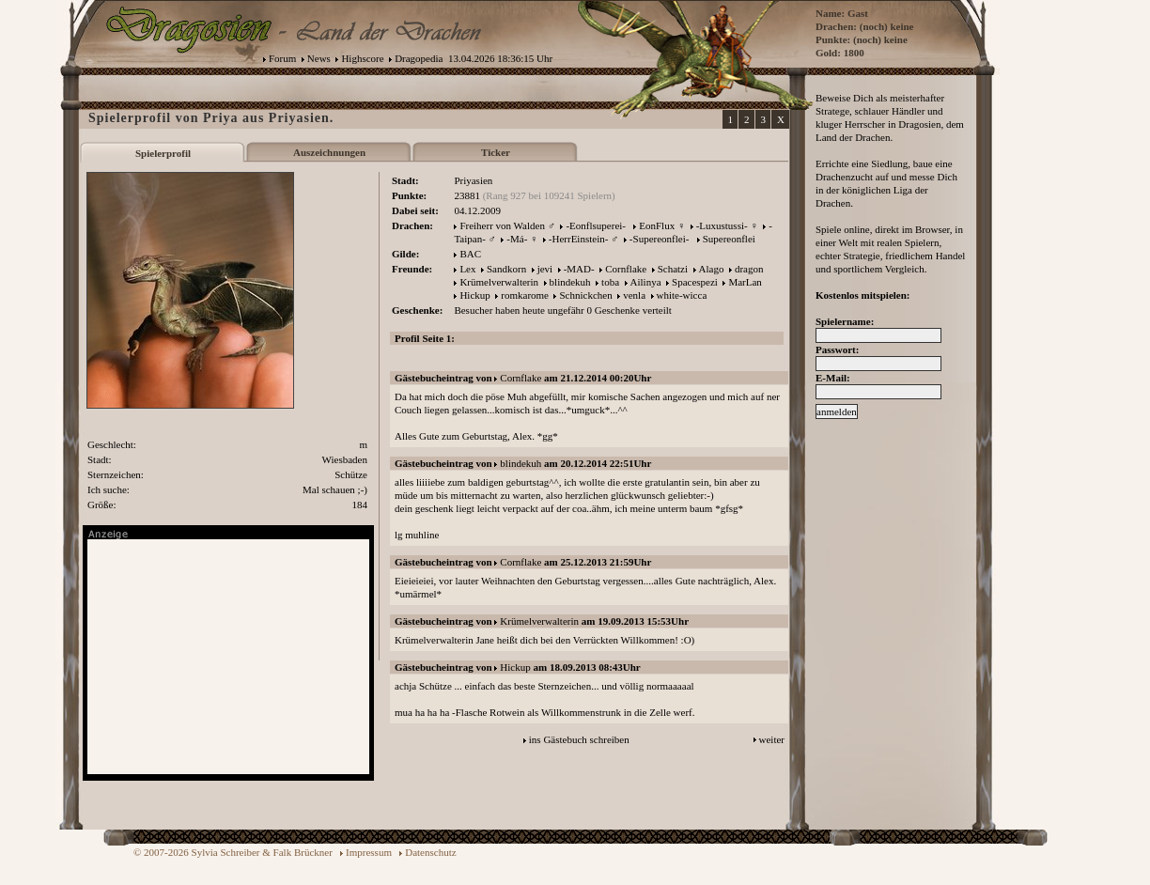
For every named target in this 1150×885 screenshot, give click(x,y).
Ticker (495, 152)
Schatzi (673, 268)
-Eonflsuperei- (596, 225)
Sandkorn (506, 268)
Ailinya (645, 281)
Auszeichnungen (329, 152)
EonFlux (657, 225)
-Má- (516, 238)
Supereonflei (729, 238)
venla (634, 295)
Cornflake (625, 268)
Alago (711, 268)
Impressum (369, 852)
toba (610, 281)
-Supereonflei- (659, 238)
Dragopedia (419, 58)
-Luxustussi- (722, 225)
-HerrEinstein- (579, 238)
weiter (772, 739)
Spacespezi (695, 281)
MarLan (744, 281)
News (319, 58)
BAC (470, 253)
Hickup (474, 295)
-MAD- (579, 268)
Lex (467, 268)
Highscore (362, 58)
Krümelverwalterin (498, 281)
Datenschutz (430, 852)
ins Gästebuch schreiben (579, 739)
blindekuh (570, 281)
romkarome (525, 295)
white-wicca (682, 295)
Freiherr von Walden (502, 225)
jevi (545, 268)
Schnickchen (585, 295)
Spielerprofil (163, 153)
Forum (282, 58)
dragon (749, 268)
